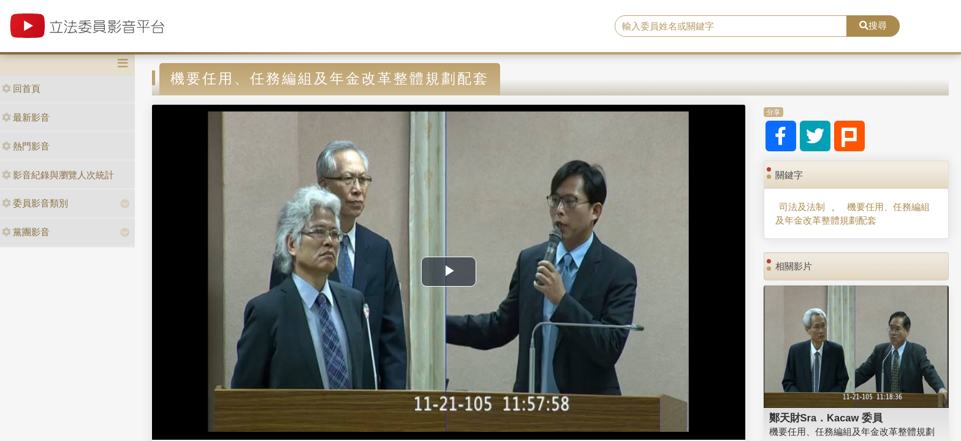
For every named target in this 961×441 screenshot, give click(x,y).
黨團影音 (26, 232)
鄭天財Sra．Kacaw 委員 (826, 417)
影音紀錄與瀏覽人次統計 (58, 175)
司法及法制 (802, 207)
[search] (731, 26)
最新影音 (26, 117)
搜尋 (873, 25)
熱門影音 (26, 146)
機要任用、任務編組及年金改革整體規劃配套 (852, 213)
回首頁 (21, 88)
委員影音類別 (35, 203)
